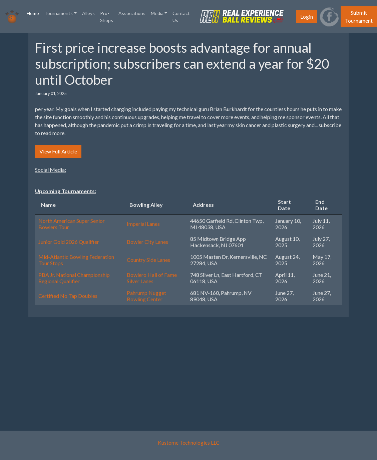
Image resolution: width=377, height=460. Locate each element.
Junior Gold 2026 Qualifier (68, 242)
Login (306, 16)
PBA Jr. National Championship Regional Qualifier (74, 278)
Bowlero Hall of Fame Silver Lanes (152, 278)
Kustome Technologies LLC (189, 442)
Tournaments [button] (58, 13)
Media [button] (157, 13)
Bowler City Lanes (147, 242)
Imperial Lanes (143, 223)
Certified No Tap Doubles (67, 296)
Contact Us (181, 16)
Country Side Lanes (148, 260)
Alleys (88, 13)
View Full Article (58, 151)
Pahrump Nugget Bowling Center (146, 296)
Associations (131, 13)
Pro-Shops (106, 16)
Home (34, 12)
